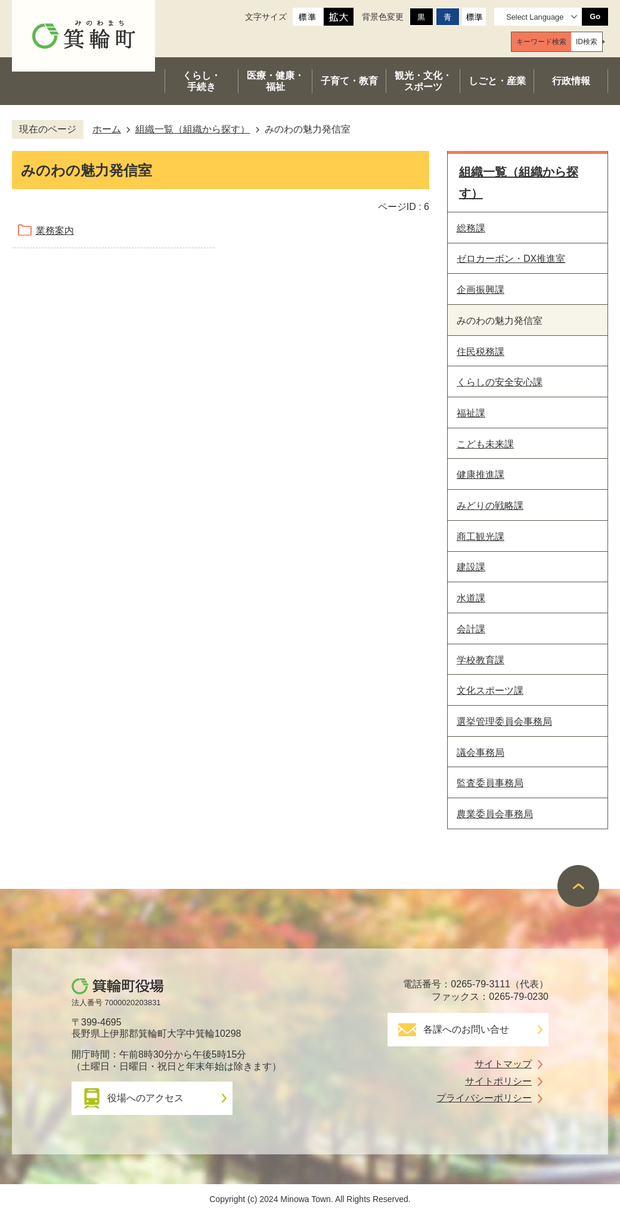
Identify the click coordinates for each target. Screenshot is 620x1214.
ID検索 (586, 42)
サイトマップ (503, 1064)
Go (595, 16)
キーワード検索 (541, 42)
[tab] (541, 41)
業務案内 (55, 230)
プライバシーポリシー (484, 1098)
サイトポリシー (498, 1081)
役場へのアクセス (145, 1098)
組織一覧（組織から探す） (192, 129)
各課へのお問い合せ (466, 1029)
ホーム (106, 129)
